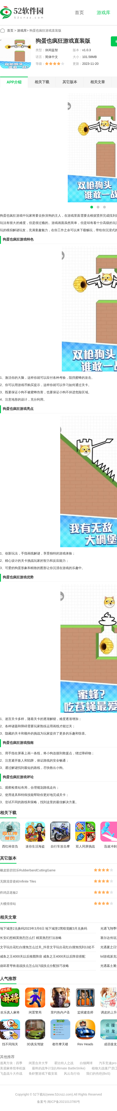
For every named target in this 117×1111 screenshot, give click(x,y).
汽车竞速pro (107, 1063)
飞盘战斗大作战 (11, 1073)
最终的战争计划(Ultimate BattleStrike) (58, 1068)
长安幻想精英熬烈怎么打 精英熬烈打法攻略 (31, 938)
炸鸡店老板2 (9, 892)
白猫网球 (86, 1063)
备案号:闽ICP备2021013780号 (58, 1101)
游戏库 (103, 12)
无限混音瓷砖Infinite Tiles (18, 881)
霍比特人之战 (63, 1063)
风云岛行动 (72, 1073)
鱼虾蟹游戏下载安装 (43, 1073)
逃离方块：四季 (11, 1063)
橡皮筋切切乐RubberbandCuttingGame (28, 870)
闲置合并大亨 (38, 1063)
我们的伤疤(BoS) (98, 1073)
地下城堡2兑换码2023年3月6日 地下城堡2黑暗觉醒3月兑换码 (43, 928)
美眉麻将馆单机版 (13, 1068)
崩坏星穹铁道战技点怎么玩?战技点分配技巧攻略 (34, 966)
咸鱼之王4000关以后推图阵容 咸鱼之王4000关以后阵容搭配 (42, 956)
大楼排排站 (8, 903)
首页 (79, 12)
